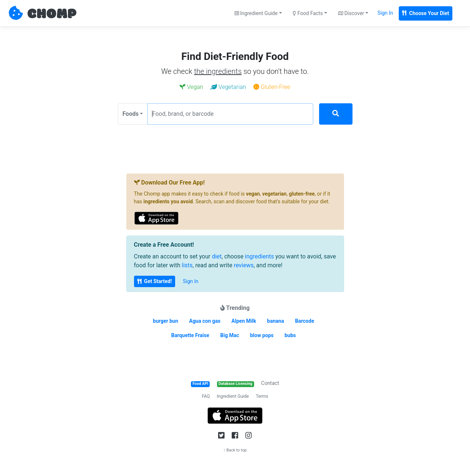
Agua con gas (204, 321)
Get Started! (154, 281)
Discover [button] (351, 13)
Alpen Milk (243, 321)
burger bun (165, 321)
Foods (131, 113)
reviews (244, 265)
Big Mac (229, 335)
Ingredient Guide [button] (256, 13)
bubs (290, 335)
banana (275, 321)
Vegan (191, 86)
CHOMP (51, 14)
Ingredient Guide (233, 396)
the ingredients (218, 71)
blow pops (262, 335)
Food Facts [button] (308, 13)
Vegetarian (228, 86)
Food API (200, 383)
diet (217, 256)
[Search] (335, 114)
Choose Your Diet (425, 13)
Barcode (304, 321)
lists (187, 265)
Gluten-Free (271, 86)
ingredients (259, 256)
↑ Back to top (235, 450)
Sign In (385, 13)
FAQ (206, 396)
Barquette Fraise (190, 335)
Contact (270, 383)
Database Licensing (235, 383)
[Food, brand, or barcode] (230, 114)
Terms (262, 396)
